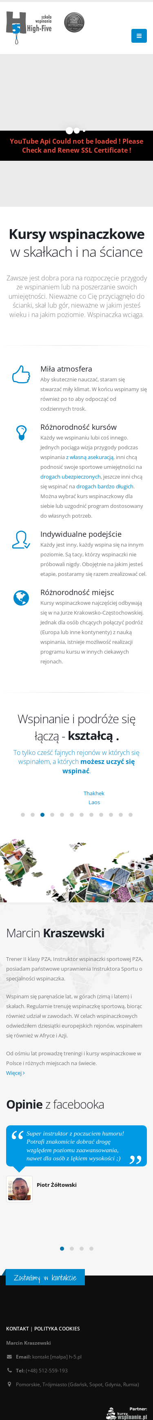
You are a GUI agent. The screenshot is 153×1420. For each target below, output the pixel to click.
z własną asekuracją (89, 457)
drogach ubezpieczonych (70, 476)
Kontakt (17, 1328)
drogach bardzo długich (104, 486)
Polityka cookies (57, 1328)
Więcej (15, 1072)
